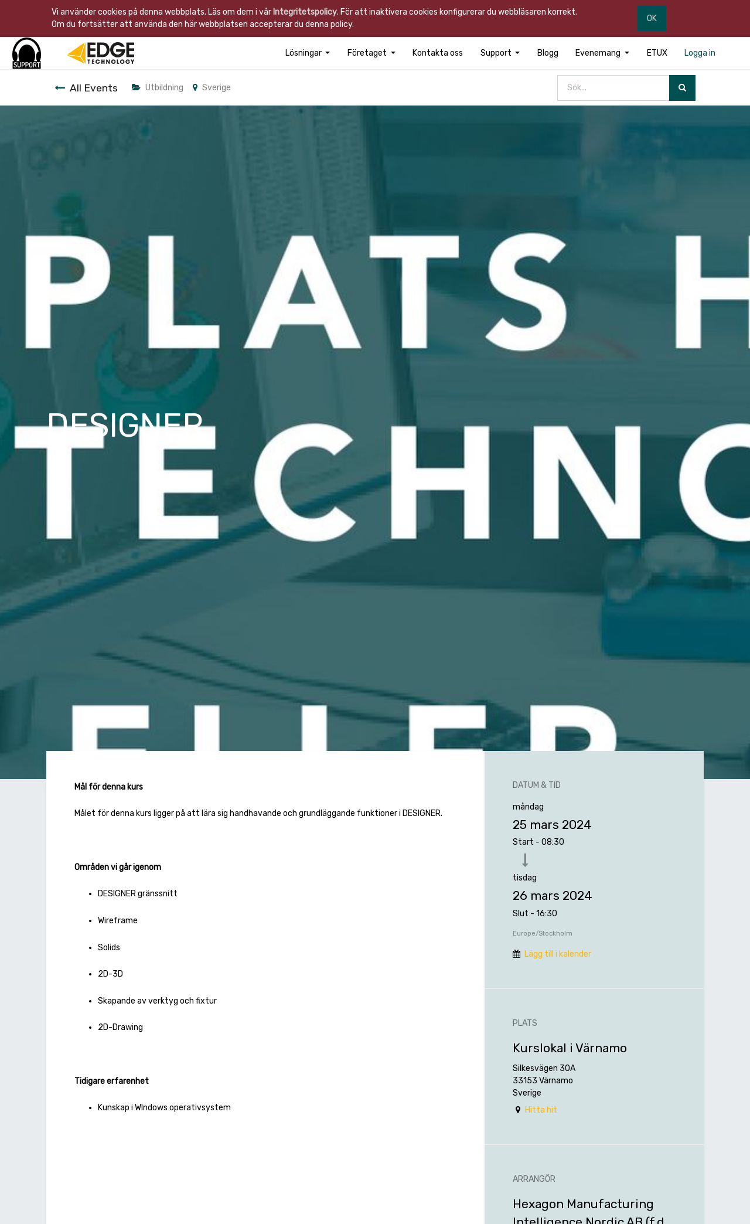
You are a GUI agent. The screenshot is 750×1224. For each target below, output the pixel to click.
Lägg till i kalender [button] (557, 954)
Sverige (212, 88)
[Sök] (682, 88)
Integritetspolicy (305, 12)
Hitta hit (541, 1110)
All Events (86, 88)
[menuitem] (438, 53)
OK (652, 18)
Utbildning (157, 88)
